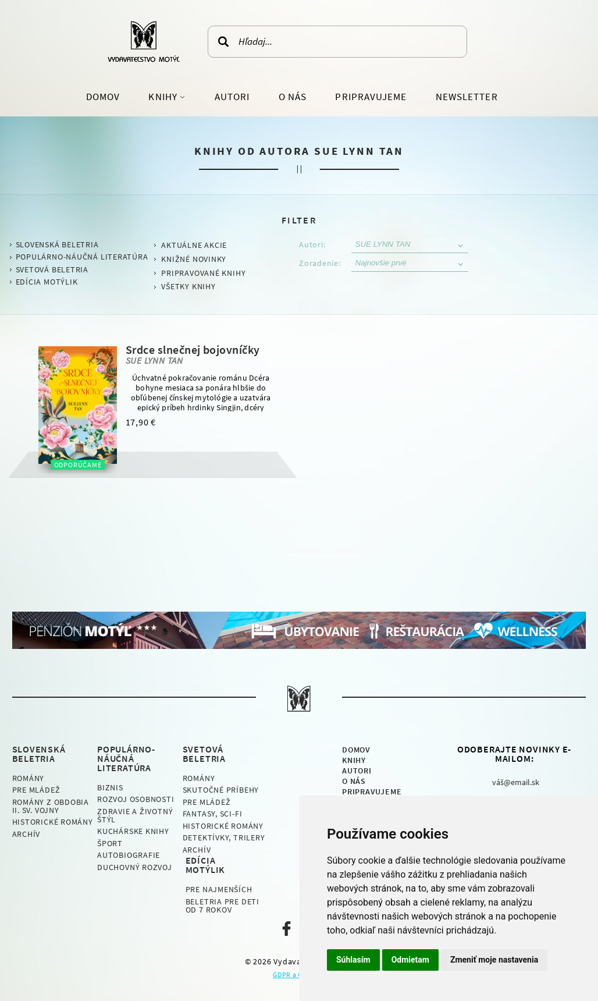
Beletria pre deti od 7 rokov (222, 905)
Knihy (163, 96)
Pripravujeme (371, 96)
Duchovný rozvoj (134, 867)
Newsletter (467, 96)
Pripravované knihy (203, 273)
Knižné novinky (193, 259)
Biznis (110, 787)
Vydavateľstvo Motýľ (143, 41)
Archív (26, 834)
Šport (110, 843)
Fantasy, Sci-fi (213, 813)
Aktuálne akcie (194, 245)
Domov (103, 96)
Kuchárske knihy (133, 831)
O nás (293, 96)
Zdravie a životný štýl (135, 815)
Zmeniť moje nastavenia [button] (494, 959)
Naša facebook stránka (286, 928)
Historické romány (52, 822)
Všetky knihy (188, 286)
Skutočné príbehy (221, 790)
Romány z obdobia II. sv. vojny (50, 806)
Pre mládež (36, 790)
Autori (232, 96)
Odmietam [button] (410, 959)
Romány (28, 778)
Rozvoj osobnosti (135, 799)
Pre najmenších (219, 889)
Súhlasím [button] (353, 959)
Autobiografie (128, 855)
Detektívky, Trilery (224, 837)
